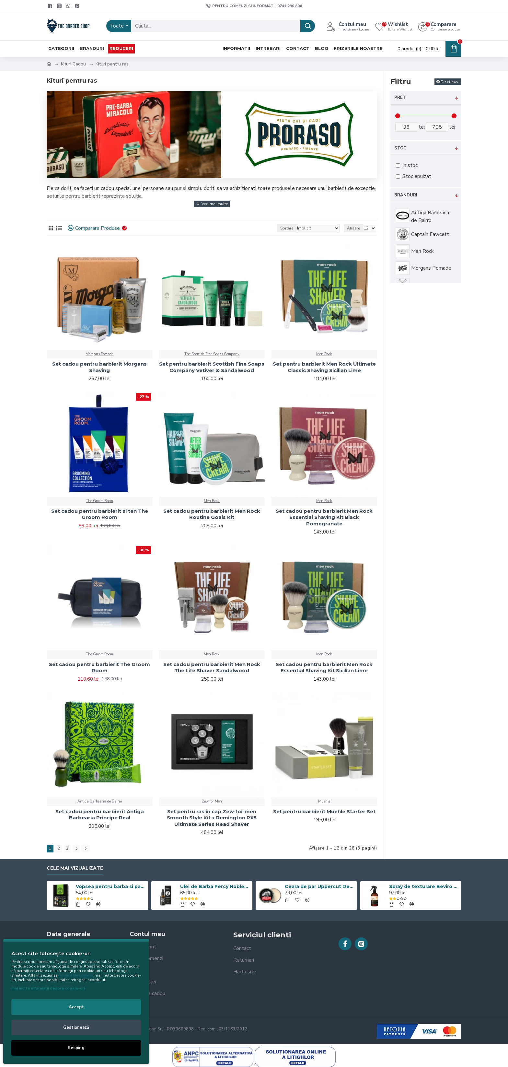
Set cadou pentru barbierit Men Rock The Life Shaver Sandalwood (211, 667)
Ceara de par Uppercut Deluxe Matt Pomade (320, 886)
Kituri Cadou (73, 64)
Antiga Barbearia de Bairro (99, 801)
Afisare (353, 228)
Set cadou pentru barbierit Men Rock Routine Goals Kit (211, 514)
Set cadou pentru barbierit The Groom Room (99, 667)
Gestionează (76, 1027)
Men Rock (324, 354)
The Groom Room (99, 500)
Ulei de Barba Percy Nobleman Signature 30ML (215, 886)
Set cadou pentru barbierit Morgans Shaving (99, 367)
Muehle (324, 801)
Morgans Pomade (99, 354)
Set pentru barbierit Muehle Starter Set (324, 811)
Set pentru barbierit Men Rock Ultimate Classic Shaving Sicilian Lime (324, 367)
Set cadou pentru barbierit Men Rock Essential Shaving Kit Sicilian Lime (324, 667)
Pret (400, 97)
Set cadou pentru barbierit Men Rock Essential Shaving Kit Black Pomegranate (324, 517)
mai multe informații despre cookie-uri (48, 988)
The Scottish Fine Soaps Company (211, 354)
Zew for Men (212, 801)
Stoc (400, 148)
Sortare (286, 228)
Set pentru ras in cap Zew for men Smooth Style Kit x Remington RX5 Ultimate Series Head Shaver (212, 817)
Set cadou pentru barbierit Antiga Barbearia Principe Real (99, 814)
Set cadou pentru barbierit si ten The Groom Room (99, 514)
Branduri (405, 195)
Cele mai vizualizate (75, 868)
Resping (76, 1048)
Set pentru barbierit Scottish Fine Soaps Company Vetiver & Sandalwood (211, 367)
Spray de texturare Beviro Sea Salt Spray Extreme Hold (424, 886)
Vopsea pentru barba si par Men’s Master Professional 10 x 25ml (111, 886)
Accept (76, 1007)
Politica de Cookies (76, 975)
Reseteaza (450, 81)
